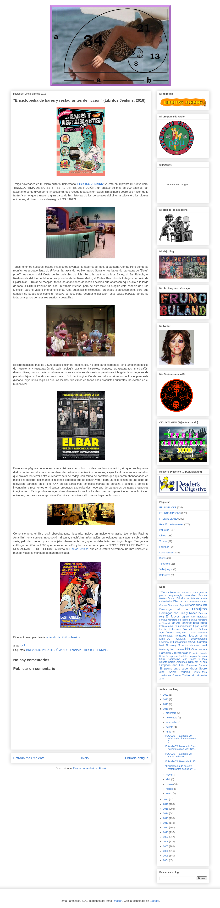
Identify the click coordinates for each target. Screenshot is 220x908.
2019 (166, 704)
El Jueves (173, 616)
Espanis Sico (188, 617)
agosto (170, 727)
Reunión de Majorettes (171, 524)
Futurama (175, 629)
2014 (166, 813)
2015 (166, 808)
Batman (203, 595)
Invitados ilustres (186, 635)
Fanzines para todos (194, 623)
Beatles (163, 598)
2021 (166, 694)
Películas (164, 530)
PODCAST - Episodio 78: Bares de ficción (178, 755)
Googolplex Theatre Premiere (191, 632)
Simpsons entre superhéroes (178, 668)
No (187, 649)
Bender (171, 598)
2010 (166, 832)
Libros (162, 535)
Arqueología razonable (182, 595)
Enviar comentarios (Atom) (89, 768)
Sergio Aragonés (177, 662)
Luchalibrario (180, 642)
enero (169, 793)
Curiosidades (193, 605)
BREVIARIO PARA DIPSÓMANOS (47, 650)
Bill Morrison (183, 598)
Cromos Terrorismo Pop (171, 605)
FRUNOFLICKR (168, 507)
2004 (166, 860)
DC (205, 605)
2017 (166, 799)
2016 (166, 804)
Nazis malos (177, 649)
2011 (166, 827)
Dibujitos (199, 609)
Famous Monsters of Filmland (173, 620)
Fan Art (175, 623)
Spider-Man (200, 672)
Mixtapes (183, 645)
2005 (166, 855)
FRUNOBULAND (168, 518)
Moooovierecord (198, 645)
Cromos (202, 601)
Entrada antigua (136, 758)
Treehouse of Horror (170, 675)
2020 (166, 699)
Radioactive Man (177, 659)
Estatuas (202, 616)
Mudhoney (164, 649)
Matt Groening (167, 645)
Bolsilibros (164, 575)
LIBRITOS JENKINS (95, 650)
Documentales (167, 552)
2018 (166, 708)
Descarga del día (173, 609)
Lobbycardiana (199, 638)
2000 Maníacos (167, 592)
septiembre (172, 722)
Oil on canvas (199, 649)
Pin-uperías (172, 656)
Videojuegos (166, 569)
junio (169, 731)
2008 (166, 841)
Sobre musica (179, 672)
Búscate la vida (199, 598)
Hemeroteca (165, 635)
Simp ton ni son (197, 662)
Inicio (85, 758)
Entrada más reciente (29, 758)
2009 (166, 837)
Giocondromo (190, 629)
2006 (166, 851)
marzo (169, 784)
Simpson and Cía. (171, 665)
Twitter (186, 675)
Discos (163, 558)
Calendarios (165, 601)
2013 (166, 818)
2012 (166, 822)
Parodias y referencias (173, 653)
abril (168, 779)
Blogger (154, 900)
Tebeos (163, 541)
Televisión (164, 563)
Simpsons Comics (196, 665)
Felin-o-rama (166, 626)
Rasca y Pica (198, 659)
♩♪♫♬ (161, 679)
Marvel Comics (197, 642)
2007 (166, 846)
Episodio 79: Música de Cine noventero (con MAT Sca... (180, 748)
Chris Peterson (190, 601)
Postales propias (188, 656)
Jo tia (203, 636)
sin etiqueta (199, 675)
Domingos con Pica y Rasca (178, 613)
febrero (170, 788)
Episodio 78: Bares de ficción (180, 761)
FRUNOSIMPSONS (170, 513)
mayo (169, 774)
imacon (117, 900)
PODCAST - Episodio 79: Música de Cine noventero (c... (180, 738)
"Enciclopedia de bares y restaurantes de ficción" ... (180, 767)
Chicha (177, 601)
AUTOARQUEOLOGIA (186, 593)
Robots (163, 662)
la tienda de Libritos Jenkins (63, 637)
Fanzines (75, 650)
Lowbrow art (165, 642)
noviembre (172, 717)
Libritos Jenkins (78, 549)
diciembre (171, 713)
